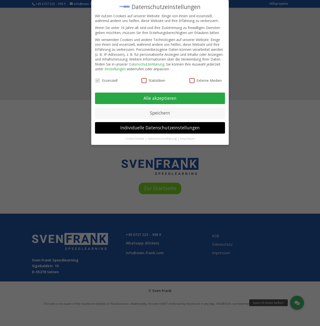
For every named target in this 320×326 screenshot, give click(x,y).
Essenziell (106, 77)
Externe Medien (206, 77)
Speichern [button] (160, 110)
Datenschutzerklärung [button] (162, 135)
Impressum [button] (187, 135)
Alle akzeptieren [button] (160, 95)
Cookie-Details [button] (135, 135)
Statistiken (153, 77)
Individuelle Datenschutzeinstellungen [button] (160, 125)
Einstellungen (115, 66)
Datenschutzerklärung (146, 61)
